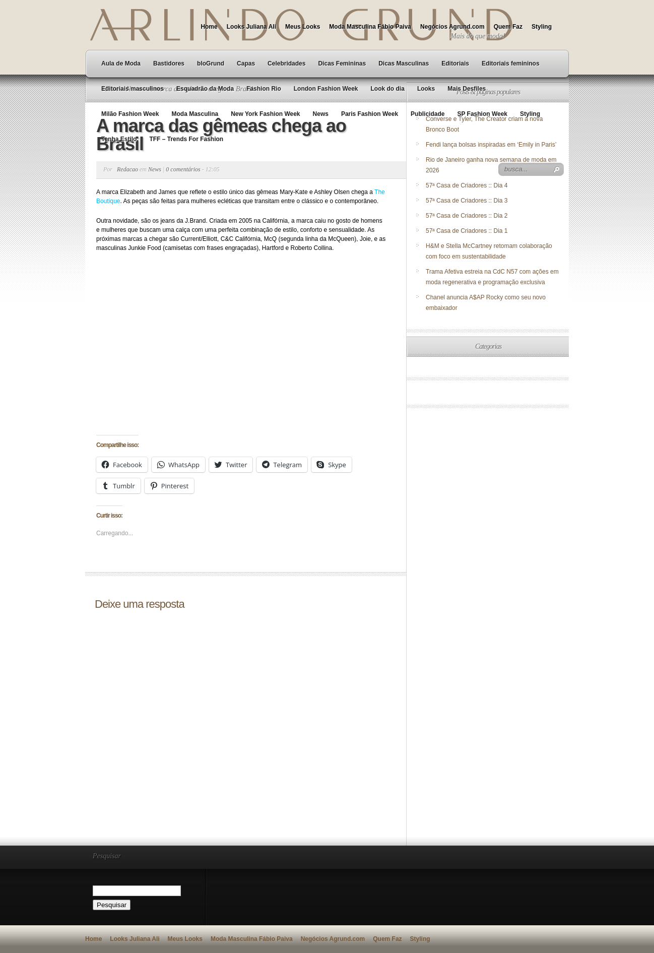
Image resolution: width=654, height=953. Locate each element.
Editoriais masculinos (132, 88)
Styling (542, 26)
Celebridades (286, 63)
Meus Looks (302, 26)
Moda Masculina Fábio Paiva (370, 26)
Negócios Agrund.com (452, 26)
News (321, 113)
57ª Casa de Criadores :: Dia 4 (467, 185)
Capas (246, 63)
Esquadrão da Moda (205, 88)
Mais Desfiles (466, 88)
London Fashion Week (326, 88)
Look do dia (388, 88)
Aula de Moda (121, 63)
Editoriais (455, 63)
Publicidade (427, 113)
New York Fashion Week (265, 113)
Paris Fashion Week (369, 113)
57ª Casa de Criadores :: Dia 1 (467, 230)
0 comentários (183, 169)
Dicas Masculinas (403, 63)
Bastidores (168, 63)
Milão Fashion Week (130, 113)
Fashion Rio (263, 88)
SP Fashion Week (482, 113)
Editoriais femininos (511, 63)
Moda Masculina (194, 113)
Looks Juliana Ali (251, 26)
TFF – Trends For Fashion (186, 139)
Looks (426, 88)
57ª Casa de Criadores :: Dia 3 (467, 200)
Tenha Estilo (119, 139)
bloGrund (210, 63)
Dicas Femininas (342, 63)
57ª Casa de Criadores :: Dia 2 (467, 215)
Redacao (127, 169)
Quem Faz (508, 26)
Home (209, 26)
